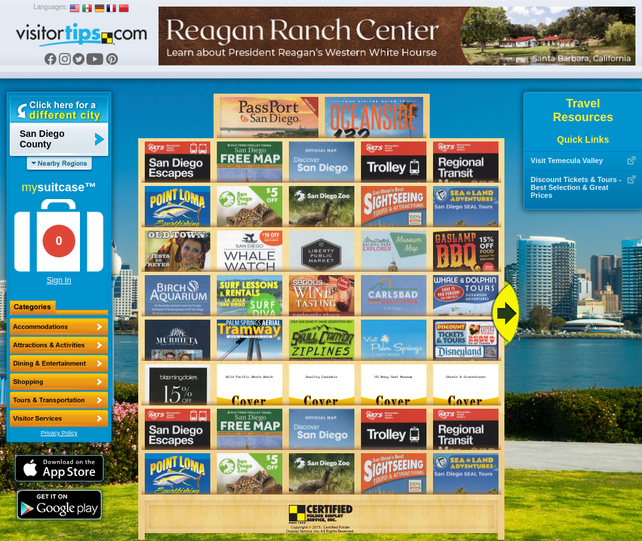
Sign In (59, 280)
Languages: (50, 6)
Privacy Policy (59, 433)
